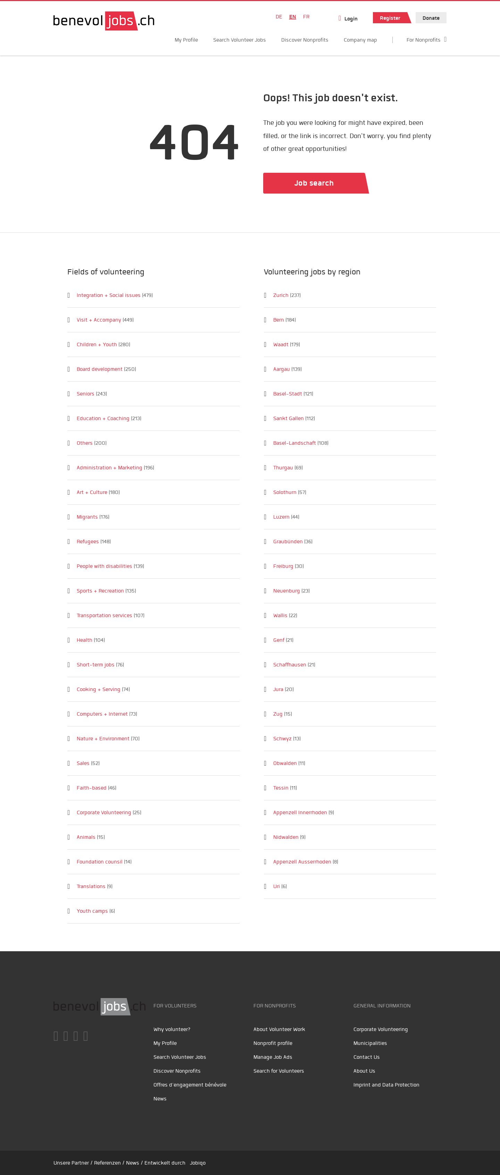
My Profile (186, 40)
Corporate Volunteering (380, 1029)
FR (306, 17)
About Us (364, 1071)
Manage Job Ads (272, 1057)
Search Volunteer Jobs (239, 40)
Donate (431, 18)
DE (279, 17)
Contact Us (366, 1057)
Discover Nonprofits (304, 40)
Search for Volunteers (278, 1071)
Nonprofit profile (272, 1043)
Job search (314, 183)
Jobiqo (198, 1163)
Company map (360, 40)
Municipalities (370, 1043)
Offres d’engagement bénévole (189, 1085)
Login (351, 18)
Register (390, 18)
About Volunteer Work (279, 1029)
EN (292, 16)
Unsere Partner (71, 1163)
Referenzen (107, 1163)
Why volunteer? (172, 1029)
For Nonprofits (424, 40)
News (160, 1099)
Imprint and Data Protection (386, 1085)
